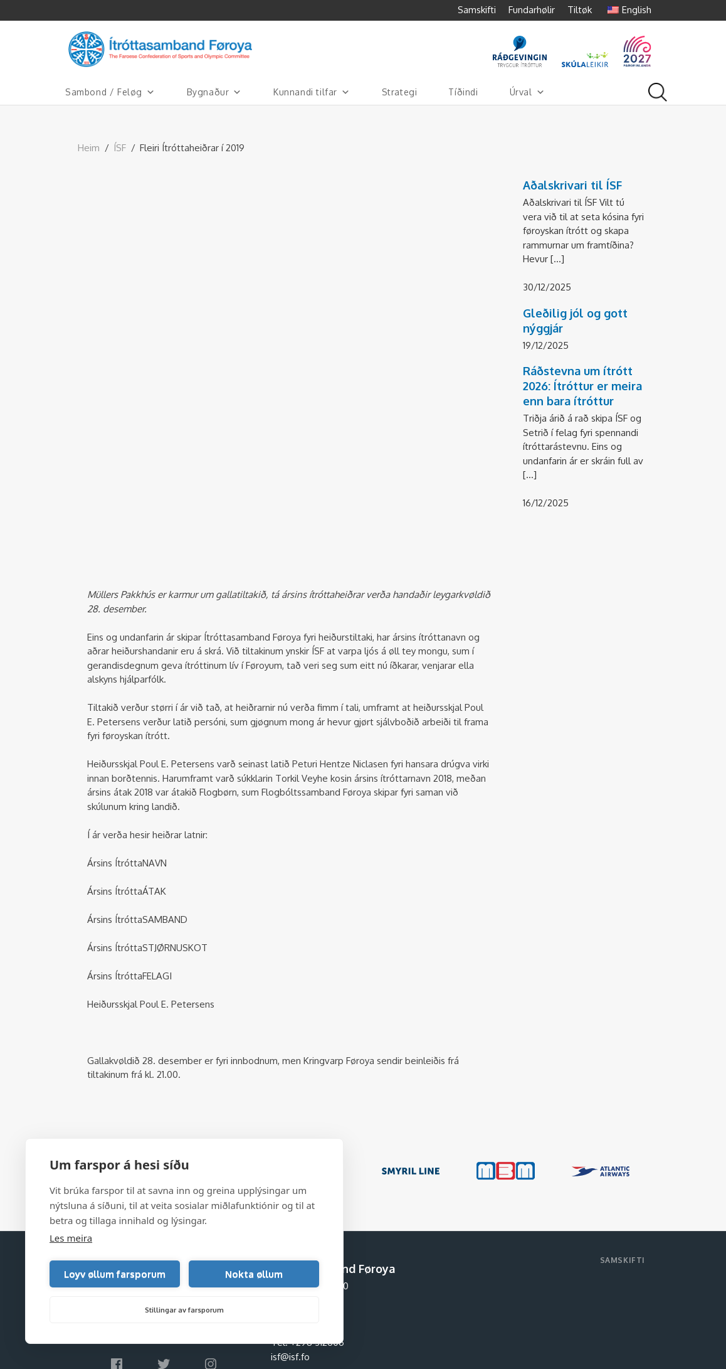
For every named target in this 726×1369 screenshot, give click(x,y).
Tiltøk (579, 10)
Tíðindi (463, 92)
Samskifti (477, 10)
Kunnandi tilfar (311, 92)
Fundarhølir (531, 10)
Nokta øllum (254, 1274)
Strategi (400, 92)
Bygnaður (214, 92)
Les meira (71, 1238)
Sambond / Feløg (110, 92)
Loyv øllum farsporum (115, 1274)
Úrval (527, 92)
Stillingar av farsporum (184, 1310)
